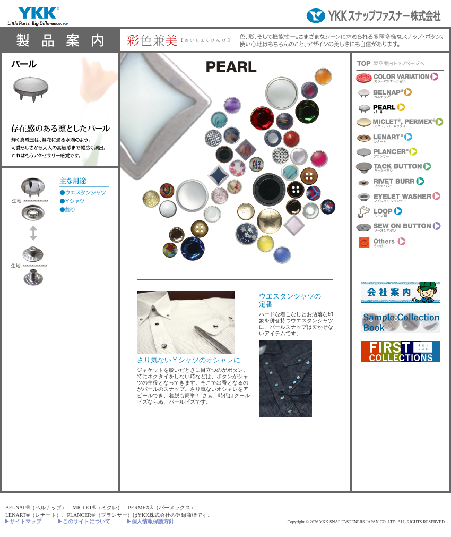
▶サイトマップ (22, 521)
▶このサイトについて (83, 521)
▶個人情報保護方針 (150, 521)
